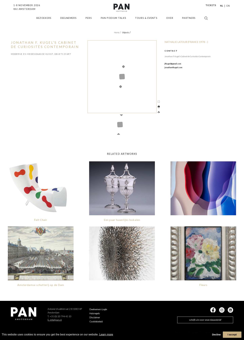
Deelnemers (68, 23)
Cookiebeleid (96, 321)
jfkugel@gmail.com (173, 64)
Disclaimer (94, 317)
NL (221, 5)
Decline (216, 334)
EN (228, 5)
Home (117, 32)
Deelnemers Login (98, 309)
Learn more (106, 334)
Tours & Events (146, 23)
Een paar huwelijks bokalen (122, 219)
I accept (232, 334)
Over (169, 23)
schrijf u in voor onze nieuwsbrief (205, 319)
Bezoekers (44, 23)
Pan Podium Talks (113, 23)
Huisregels (94, 313)
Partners (189, 23)
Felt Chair (40, 219)
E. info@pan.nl (55, 319)
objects (126, 32)
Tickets (211, 5)
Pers (88, 23)
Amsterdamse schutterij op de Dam (40, 284)
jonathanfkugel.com (173, 67)
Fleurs (203, 284)
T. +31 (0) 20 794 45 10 (59, 316)
